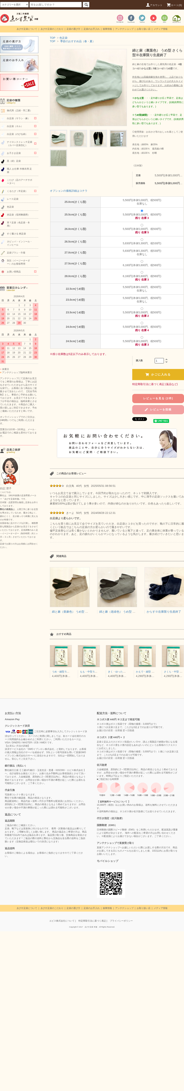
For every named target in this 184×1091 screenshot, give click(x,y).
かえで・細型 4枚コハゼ (149, 671)
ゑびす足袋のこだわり (51, 29)
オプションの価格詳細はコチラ (68, 190)
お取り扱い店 (143, 29)
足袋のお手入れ (92, 29)
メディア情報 (161, 29)
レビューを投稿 (158, 409)
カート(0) (174, 5)
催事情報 (107, 29)
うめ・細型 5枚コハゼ (64, 671)
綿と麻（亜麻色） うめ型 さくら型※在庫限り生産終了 (87, 611)
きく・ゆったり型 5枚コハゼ (124, 671)
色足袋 (63, 37)
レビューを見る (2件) (158, 398)
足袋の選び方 (73, 29)
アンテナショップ (124, 29)
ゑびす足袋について (26, 29)
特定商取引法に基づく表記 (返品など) (155, 384)
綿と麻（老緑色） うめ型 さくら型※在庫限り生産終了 (134, 611)
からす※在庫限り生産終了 (164, 611)
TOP (52, 37)
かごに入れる (158, 374)
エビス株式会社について (62, 920)
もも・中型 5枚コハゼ (92, 671)
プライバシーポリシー (121, 920)
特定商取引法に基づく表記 (92, 920)
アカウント (154, 5)
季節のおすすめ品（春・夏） (77, 41)
